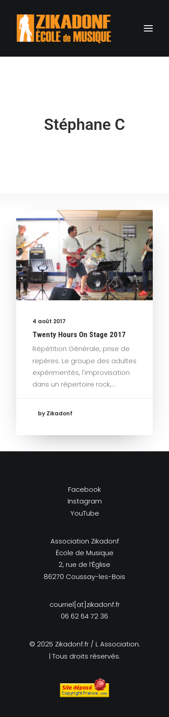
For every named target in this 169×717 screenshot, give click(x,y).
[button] (148, 28)
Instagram (85, 501)
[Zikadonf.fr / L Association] (64, 28)
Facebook (84, 489)
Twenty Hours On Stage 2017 (79, 334)
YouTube (84, 513)
